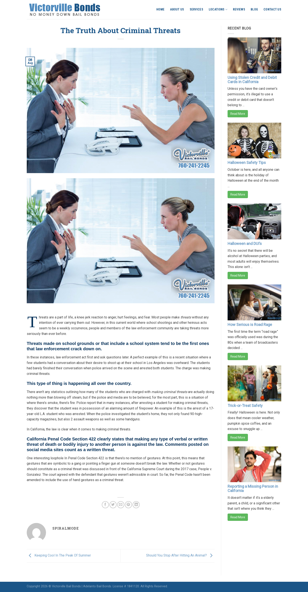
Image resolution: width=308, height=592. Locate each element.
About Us (177, 9)
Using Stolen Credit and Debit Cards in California (252, 79)
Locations (218, 9)
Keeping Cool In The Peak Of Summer (59, 556)
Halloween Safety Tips (247, 162)
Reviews (239, 9)
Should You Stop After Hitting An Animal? (180, 556)
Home (160, 9)
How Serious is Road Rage (250, 324)
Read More (237, 113)
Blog (254, 9)
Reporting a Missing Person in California (253, 488)
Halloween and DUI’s (245, 243)
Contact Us (272, 9)
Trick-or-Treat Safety (245, 405)
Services (196, 9)
